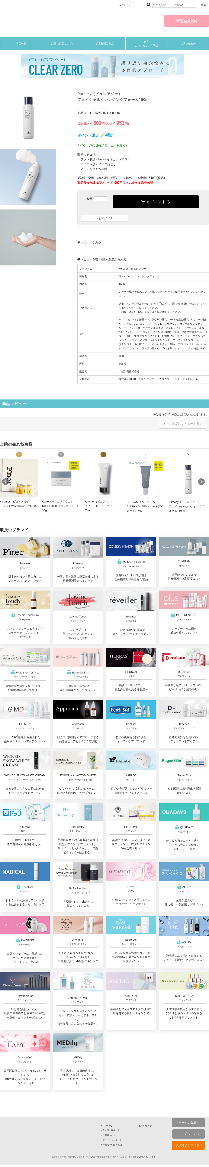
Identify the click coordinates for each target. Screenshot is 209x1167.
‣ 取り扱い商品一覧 (110, 1130)
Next (201, 481)
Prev (5, 481)
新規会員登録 (186, 21)
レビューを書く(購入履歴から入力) (102, 259)
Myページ (125, 5)
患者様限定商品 (105, 43)
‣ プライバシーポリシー (112, 1140)
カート (139, 5)
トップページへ (188, 1134)
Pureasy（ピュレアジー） (115, 159)
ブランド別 (87, 159)
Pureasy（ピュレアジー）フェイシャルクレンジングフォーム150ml (187, 506)
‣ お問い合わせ (145, 1125)
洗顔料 (102, 169)
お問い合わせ (188, 43)
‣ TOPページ (107, 1125)
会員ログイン (164, 414)
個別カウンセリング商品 (146, 43)
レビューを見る (89, 242)
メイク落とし (107, 164)
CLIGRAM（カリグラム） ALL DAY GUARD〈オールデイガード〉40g (145, 506)
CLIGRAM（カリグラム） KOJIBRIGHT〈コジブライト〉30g (61, 506)
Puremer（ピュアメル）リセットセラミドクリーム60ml (101, 506)
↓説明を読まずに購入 (188, 1145)
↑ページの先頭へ (188, 1122)
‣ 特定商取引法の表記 (111, 1144)
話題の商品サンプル (62, 43)
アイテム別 (87, 164)
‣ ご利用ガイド (108, 1135)
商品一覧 (21, 43)
